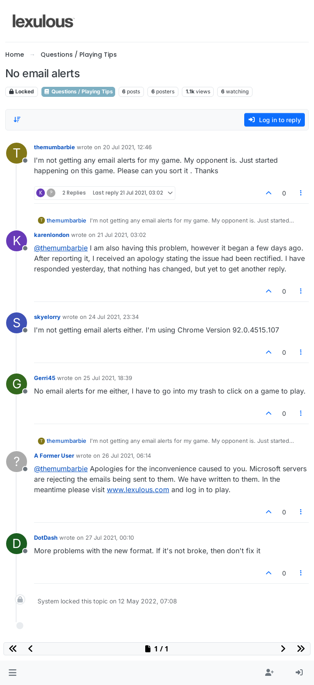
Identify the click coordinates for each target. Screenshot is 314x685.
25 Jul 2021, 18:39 (107, 377)
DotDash (46, 537)
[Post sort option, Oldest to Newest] (17, 119)
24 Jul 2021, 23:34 (114, 316)
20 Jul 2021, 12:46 (127, 147)
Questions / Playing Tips (78, 91)
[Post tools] (301, 193)
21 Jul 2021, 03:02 (121, 234)
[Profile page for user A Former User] (16, 461)
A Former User (54, 455)
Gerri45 (44, 377)
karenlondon (51, 234)
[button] (12, 673)
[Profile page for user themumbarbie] (16, 153)
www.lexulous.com (138, 489)
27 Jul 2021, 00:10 (109, 537)
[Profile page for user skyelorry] (16, 322)
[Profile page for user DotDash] (16, 543)
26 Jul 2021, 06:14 (126, 455)
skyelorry (47, 316)
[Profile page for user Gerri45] (16, 383)
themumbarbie (54, 147)
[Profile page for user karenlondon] (16, 240)
